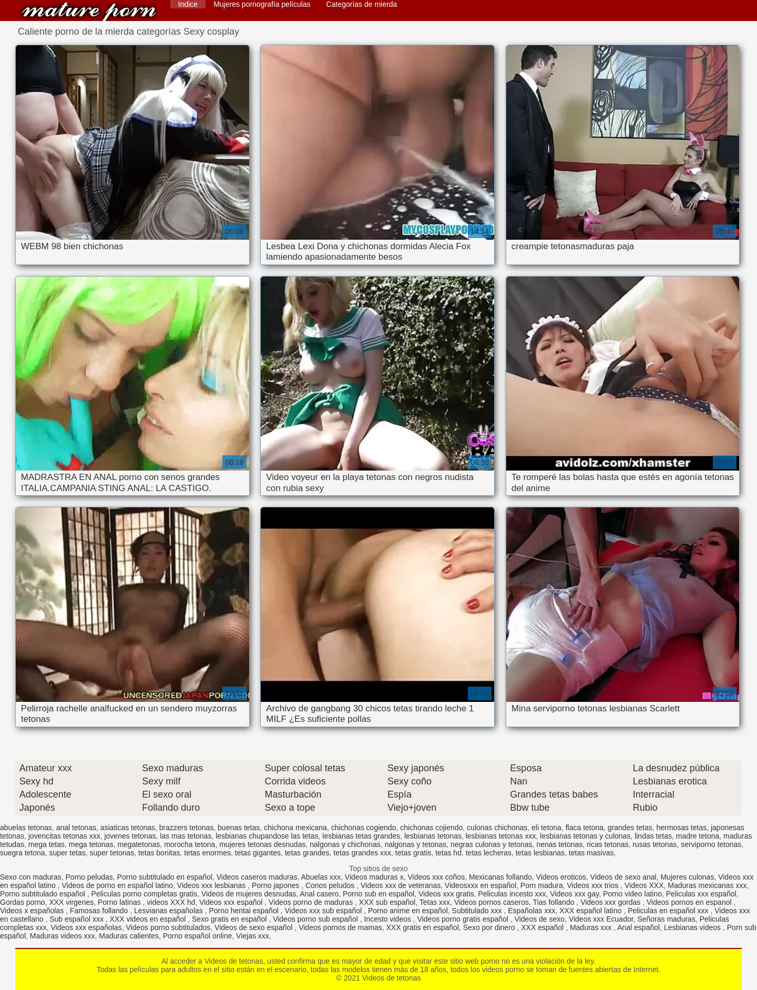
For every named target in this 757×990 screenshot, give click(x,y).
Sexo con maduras (31, 877)
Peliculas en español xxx (669, 910)
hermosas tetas (681, 827)
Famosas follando (100, 910)
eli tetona (546, 827)
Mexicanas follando (500, 877)
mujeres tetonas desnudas (262, 844)
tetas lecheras (489, 853)
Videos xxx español (231, 902)
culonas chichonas (497, 827)
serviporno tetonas (711, 844)
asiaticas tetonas (127, 827)
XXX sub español (387, 902)
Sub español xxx (77, 919)
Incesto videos (388, 919)
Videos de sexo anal (623, 877)
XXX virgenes (71, 902)
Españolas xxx (531, 910)
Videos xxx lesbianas (212, 885)
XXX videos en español (149, 919)
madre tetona (698, 836)
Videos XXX (644, 885)
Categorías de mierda (361, 4)
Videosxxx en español (480, 885)
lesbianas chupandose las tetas (267, 836)
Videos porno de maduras (312, 902)
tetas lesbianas (540, 853)
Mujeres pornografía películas (261, 4)
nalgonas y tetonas (416, 844)
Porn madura (541, 885)
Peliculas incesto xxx (512, 894)
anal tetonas (76, 827)
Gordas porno (22, 902)
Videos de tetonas (89, 12)
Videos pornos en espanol (690, 902)
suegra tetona (22, 853)
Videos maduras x (374, 877)
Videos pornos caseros (491, 902)
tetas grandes (307, 853)
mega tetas (46, 844)
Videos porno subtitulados (168, 927)
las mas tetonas (185, 836)
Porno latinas (120, 902)
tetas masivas (591, 853)
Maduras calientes (129, 936)
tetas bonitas (159, 853)
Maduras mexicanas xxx (707, 885)
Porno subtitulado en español (164, 877)
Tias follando (555, 902)
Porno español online (197, 936)
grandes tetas (630, 827)
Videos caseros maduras (257, 877)
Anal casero (319, 894)
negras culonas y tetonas (492, 844)
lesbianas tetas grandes (361, 836)
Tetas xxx (435, 902)
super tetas (67, 853)
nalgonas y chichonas (345, 844)
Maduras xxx (591, 927)
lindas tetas (653, 836)
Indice (188, 4)
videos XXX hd (171, 902)
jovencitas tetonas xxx (64, 836)
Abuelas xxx (321, 877)
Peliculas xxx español (701, 894)
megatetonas (138, 844)
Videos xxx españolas (85, 927)
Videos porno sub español (316, 919)
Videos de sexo (540, 919)
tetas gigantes (258, 853)
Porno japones (276, 885)
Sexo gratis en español (230, 919)
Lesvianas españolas (169, 910)
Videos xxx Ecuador (601, 919)
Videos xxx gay (574, 894)
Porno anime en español (408, 910)
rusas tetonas (654, 844)
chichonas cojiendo (431, 827)
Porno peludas (89, 877)
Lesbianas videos (693, 927)
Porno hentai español (244, 910)
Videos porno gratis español (463, 919)
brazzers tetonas (186, 827)
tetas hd (448, 853)
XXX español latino (591, 910)
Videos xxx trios (594, 885)
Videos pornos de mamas (340, 927)
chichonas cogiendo (363, 827)
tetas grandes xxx (362, 853)
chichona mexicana (295, 827)
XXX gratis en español (422, 927)
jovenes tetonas (130, 836)
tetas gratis (413, 853)
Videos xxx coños (436, 877)
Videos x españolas (33, 910)
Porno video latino (632, 894)
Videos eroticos (561, 877)
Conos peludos (330, 885)
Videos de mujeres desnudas (248, 894)
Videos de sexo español (254, 927)
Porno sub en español (378, 894)
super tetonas (111, 853)
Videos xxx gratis (446, 894)
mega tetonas (91, 844)
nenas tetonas (559, 844)
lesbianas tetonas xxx (501, 836)
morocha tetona (189, 844)
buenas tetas (239, 827)
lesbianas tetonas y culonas (585, 836)
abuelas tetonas (26, 827)
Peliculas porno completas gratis (144, 894)
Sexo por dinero (490, 927)
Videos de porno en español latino (117, 885)
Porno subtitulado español (43, 894)
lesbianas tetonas (433, 836)
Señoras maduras (666, 919)
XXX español (543, 927)
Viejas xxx (252, 936)
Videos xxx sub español (324, 910)
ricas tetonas (607, 844)
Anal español (638, 927)
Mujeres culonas (687, 877)
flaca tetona (584, 827)
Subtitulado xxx (478, 910)
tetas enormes (207, 853)
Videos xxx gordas (611, 902)
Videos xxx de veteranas (401, 885)
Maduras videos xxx (62, 936)
